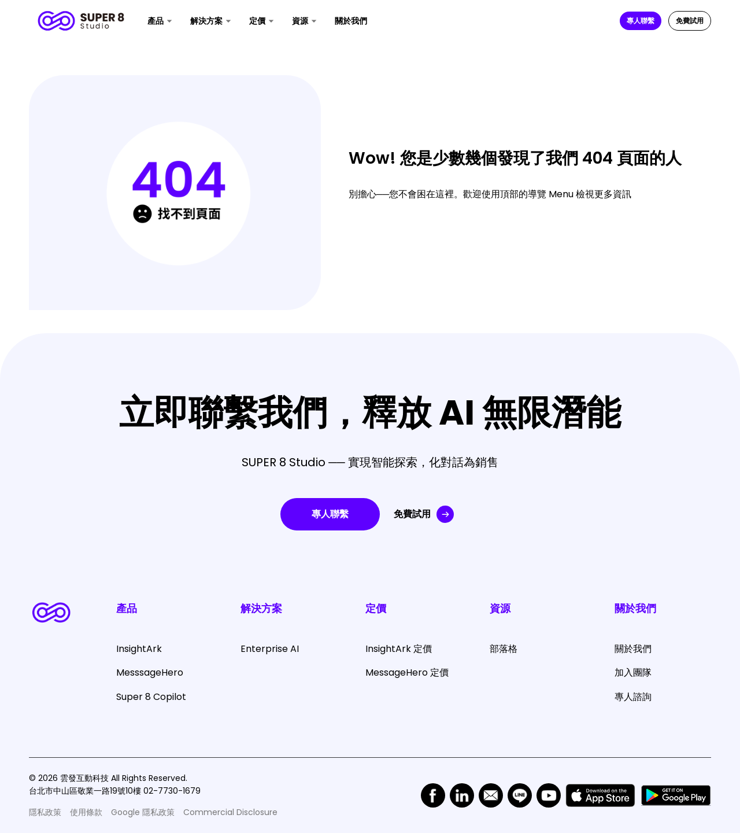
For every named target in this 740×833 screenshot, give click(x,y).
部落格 (503, 648)
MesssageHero (149, 672)
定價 (257, 21)
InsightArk (139, 648)
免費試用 (690, 20)
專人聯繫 (640, 20)
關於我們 (351, 21)
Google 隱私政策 (143, 812)
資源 (300, 21)
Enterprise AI (269, 648)
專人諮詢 (633, 696)
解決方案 (206, 21)
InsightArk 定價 (398, 648)
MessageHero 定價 (407, 672)
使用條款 (86, 812)
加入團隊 (633, 672)
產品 (155, 21)
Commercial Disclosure (230, 812)
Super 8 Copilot (151, 696)
